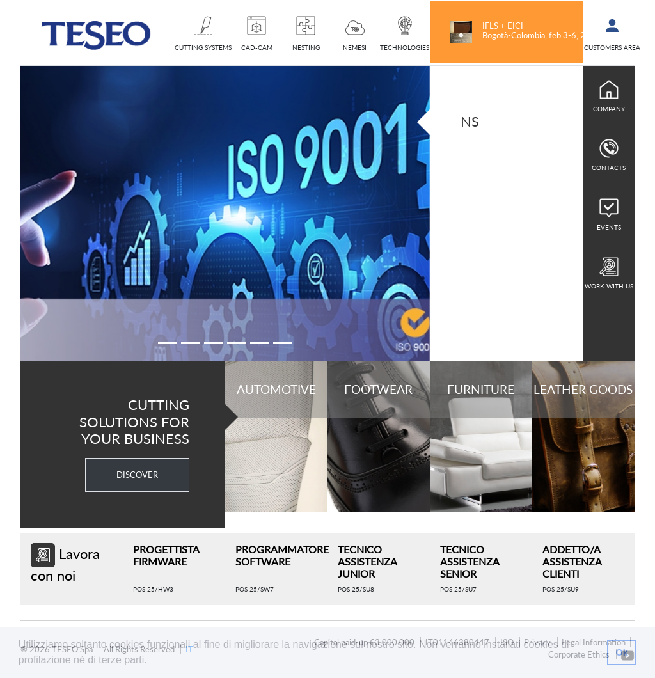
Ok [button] (621, 652)
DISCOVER (137, 474)
